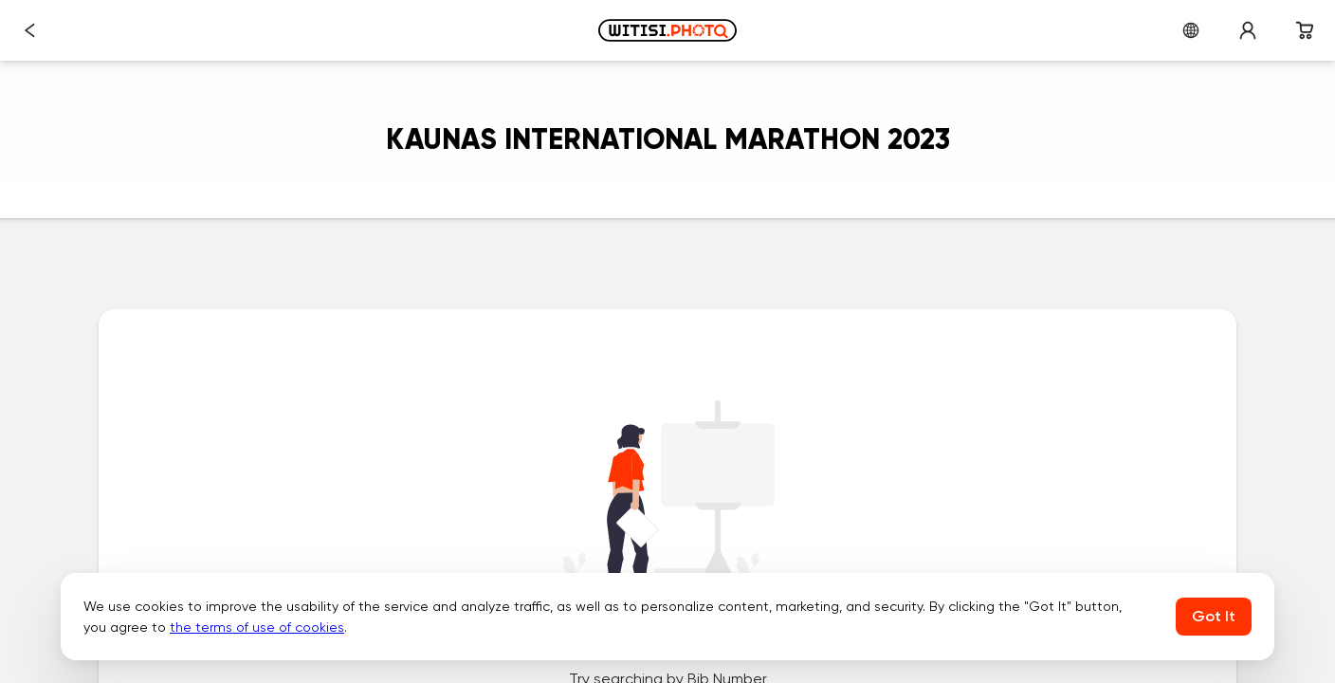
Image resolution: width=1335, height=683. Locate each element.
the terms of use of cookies (257, 627)
